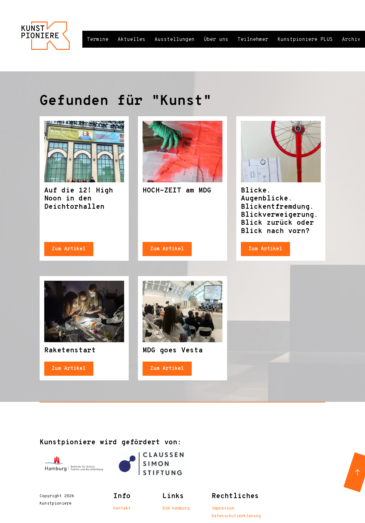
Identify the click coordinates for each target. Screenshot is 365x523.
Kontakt (122, 508)
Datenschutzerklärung (236, 516)
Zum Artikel (69, 249)
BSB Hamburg (176, 508)
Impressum (223, 508)
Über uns (216, 40)
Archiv (351, 40)
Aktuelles (131, 40)
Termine (97, 40)
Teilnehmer (252, 40)
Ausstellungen (174, 40)
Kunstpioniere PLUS (305, 40)
